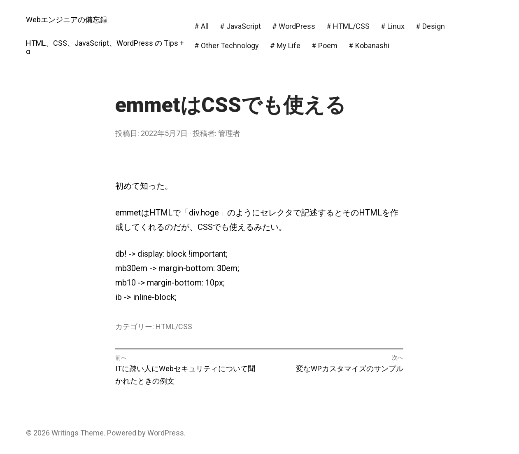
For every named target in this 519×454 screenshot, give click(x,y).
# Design (430, 26)
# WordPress (293, 26)
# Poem (324, 45)
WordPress (165, 432)
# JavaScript (240, 26)
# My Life (285, 45)
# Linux (393, 26)
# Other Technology (226, 45)
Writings (65, 432)
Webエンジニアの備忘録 (66, 19)
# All (201, 26)
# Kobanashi (369, 45)
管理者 (229, 133)
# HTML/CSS (348, 26)
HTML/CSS (174, 326)
